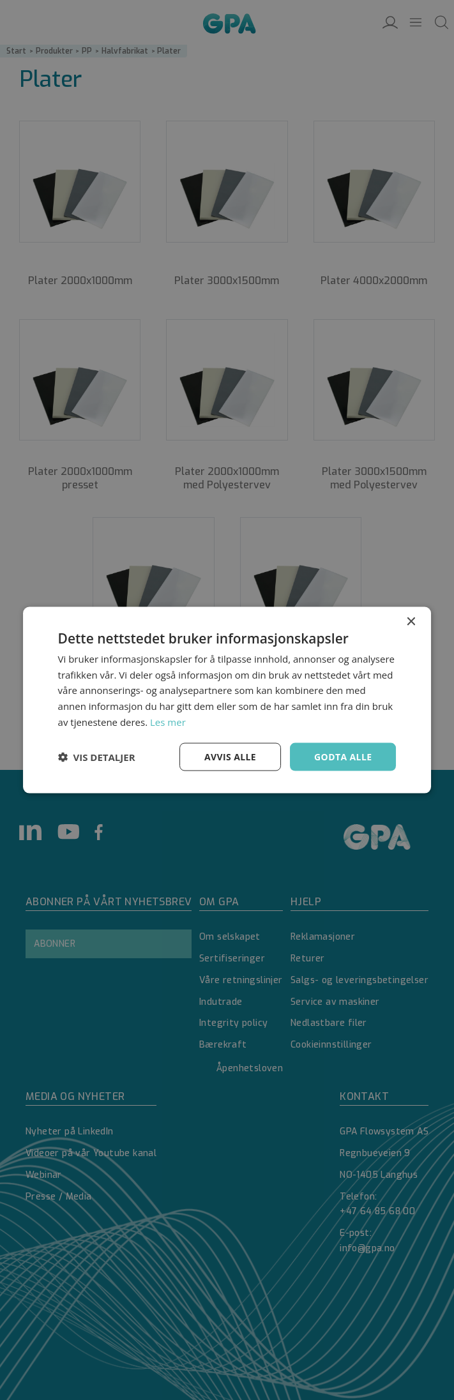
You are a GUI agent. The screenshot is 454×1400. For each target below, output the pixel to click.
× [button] (410, 621)
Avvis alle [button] (230, 756)
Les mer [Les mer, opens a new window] (168, 721)
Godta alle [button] (343, 756)
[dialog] (227, 700)
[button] (96, 757)
